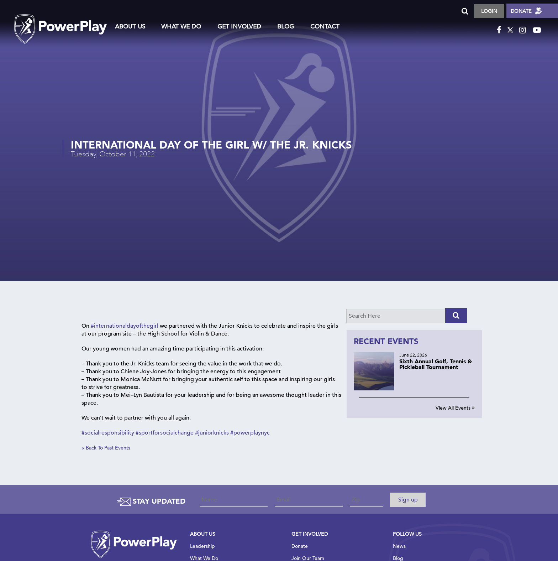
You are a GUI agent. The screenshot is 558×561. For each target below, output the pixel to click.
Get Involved (239, 26)
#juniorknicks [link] (212, 433)
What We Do (181, 26)
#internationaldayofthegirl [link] (124, 327)
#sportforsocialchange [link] (165, 433)
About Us (130, 26)
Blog (285, 26)
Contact (324, 26)
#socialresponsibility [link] (107, 433)
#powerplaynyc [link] (250, 433)
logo (60, 22)
